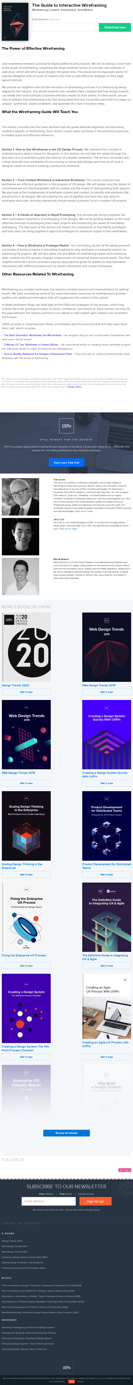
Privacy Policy (74, 386)
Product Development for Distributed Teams (24, 1268)
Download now (115, 27)
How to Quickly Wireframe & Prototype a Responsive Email (38, 354)
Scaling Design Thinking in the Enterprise (22, 1262)
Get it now (26, 692)
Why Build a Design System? (101, 1138)
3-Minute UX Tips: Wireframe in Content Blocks (31, 344)
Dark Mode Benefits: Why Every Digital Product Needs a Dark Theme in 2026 (40, 1312)
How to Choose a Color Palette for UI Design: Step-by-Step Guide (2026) (38, 1291)
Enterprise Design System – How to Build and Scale (28, 1343)
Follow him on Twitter (68, 529)
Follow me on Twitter (84, 511)
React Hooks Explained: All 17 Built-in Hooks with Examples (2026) (35, 1307)
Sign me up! (95, 1201)
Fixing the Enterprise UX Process (24, 955)
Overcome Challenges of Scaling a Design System (27, 1338)
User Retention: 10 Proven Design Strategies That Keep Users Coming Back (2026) (43, 1301)
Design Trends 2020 (15, 685)
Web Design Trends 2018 (18, 773)
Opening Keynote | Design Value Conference (24, 1349)
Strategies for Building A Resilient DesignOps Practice (29, 1333)
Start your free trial (66, 463)
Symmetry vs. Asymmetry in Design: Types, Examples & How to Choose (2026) (41, 1296)
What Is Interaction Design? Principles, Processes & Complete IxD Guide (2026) (41, 1285)
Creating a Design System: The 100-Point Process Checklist (26, 1048)
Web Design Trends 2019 (98, 685)
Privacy (80, 1381)
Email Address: (46, 19)
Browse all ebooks (67, 1133)
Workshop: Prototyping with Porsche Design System (28, 1327)
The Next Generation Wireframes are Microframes (33, 335)
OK (71, 1381)
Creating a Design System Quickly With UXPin (25, 1257)
